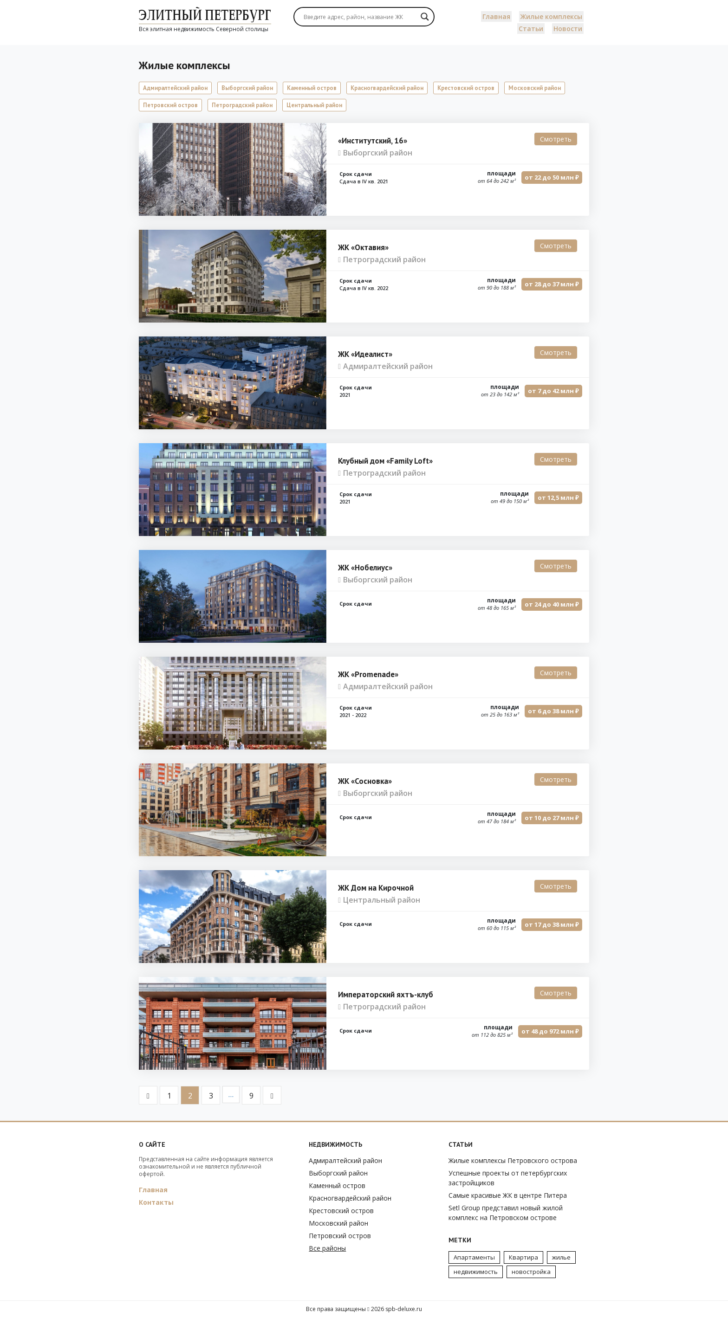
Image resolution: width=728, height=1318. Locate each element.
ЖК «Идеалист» (365, 354)
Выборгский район (247, 88)
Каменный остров (312, 88)
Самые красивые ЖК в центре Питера (507, 1195)
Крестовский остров (465, 88)
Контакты (156, 1202)
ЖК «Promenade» (368, 674)
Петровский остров (170, 105)
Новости (567, 28)
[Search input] (360, 16)
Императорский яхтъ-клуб (385, 994)
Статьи (531, 28)
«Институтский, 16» (372, 141)
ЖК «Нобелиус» (365, 567)
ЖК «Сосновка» (365, 781)
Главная (496, 16)
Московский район (534, 88)
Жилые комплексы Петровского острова (512, 1160)
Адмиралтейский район (175, 88)
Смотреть (556, 139)
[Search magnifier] (424, 16)
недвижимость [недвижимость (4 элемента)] (476, 1271)
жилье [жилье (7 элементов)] (561, 1257)
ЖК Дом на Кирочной (376, 888)
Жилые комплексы (551, 16)
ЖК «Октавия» (363, 247)
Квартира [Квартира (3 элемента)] (523, 1257)
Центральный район (314, 105)
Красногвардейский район (387, 88)
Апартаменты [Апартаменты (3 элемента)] (474, 1257)
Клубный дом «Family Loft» (385, 461)
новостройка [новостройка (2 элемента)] (531, 1271)
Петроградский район (242, 105)
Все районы (327, 1248)
